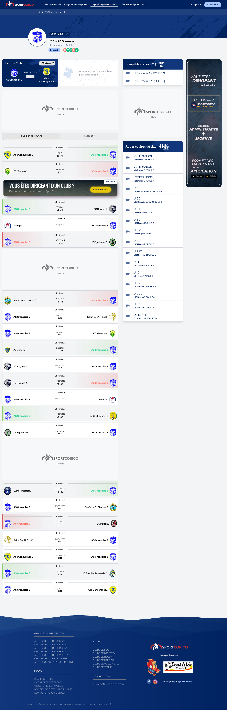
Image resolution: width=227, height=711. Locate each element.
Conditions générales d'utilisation (64, 706)
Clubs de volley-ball (106, 665)
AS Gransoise (51, 12)
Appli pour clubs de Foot (49, 642)
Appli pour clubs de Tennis (50, 659)
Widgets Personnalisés (48, 687)
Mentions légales (36, 706)
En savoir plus (100, 190)
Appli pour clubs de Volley (51, 656)
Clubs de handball (104, 661)
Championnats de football (109, 685)
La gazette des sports (48, 683)
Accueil (36, 12)
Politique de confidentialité (97, 706)
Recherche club (44, 680)
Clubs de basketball (105, 654)
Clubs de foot (101, 651)
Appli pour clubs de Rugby (50, 649)
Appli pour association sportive (54, 663)
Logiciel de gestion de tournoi (53, 690)
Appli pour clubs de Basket (51, 645)
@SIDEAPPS (185, 682)
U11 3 (65, 12)
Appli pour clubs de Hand (49, 652)
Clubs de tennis (102, 668)
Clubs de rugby (102, 658)
